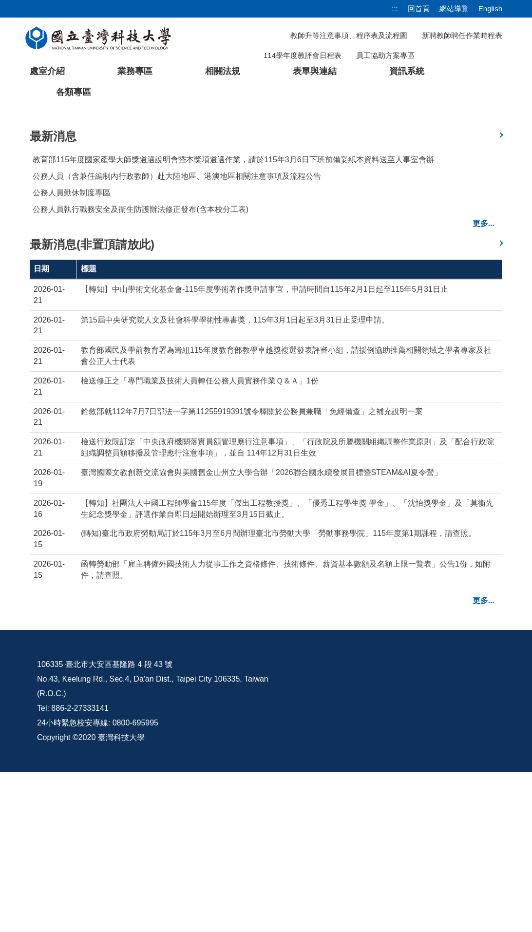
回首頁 (419, 8)
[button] (23, 187)
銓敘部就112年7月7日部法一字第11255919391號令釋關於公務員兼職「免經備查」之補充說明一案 (252, 571)
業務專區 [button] (134, 71)
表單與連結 (315, 71)
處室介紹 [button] (47, 71)
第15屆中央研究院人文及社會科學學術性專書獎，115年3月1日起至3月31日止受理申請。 (235, 480)
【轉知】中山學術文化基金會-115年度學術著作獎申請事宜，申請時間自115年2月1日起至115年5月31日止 (264, 449)
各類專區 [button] (73, 92)
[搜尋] (451, 55)
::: (395, 8)
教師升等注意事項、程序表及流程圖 (348, 35)
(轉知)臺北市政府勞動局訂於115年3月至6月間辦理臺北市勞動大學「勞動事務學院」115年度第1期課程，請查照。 (278, 693)
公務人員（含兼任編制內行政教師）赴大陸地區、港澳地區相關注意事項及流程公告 (177, 336)
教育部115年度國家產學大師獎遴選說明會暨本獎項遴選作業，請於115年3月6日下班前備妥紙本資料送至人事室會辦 (233, 319)
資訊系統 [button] (406, 71)
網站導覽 (454, 8)
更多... (483, 383)
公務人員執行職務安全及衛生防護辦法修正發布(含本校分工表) (140, 369)
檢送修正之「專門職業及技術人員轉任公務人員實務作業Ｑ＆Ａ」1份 (200, 540)
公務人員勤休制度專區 (72, 352)
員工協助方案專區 (385, 55)
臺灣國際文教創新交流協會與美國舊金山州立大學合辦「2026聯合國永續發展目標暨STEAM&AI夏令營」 (261, 632)
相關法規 (222, 71)
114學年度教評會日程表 (303, 55)
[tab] (412, 261)
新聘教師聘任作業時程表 (462, 35)
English (490, 8)
